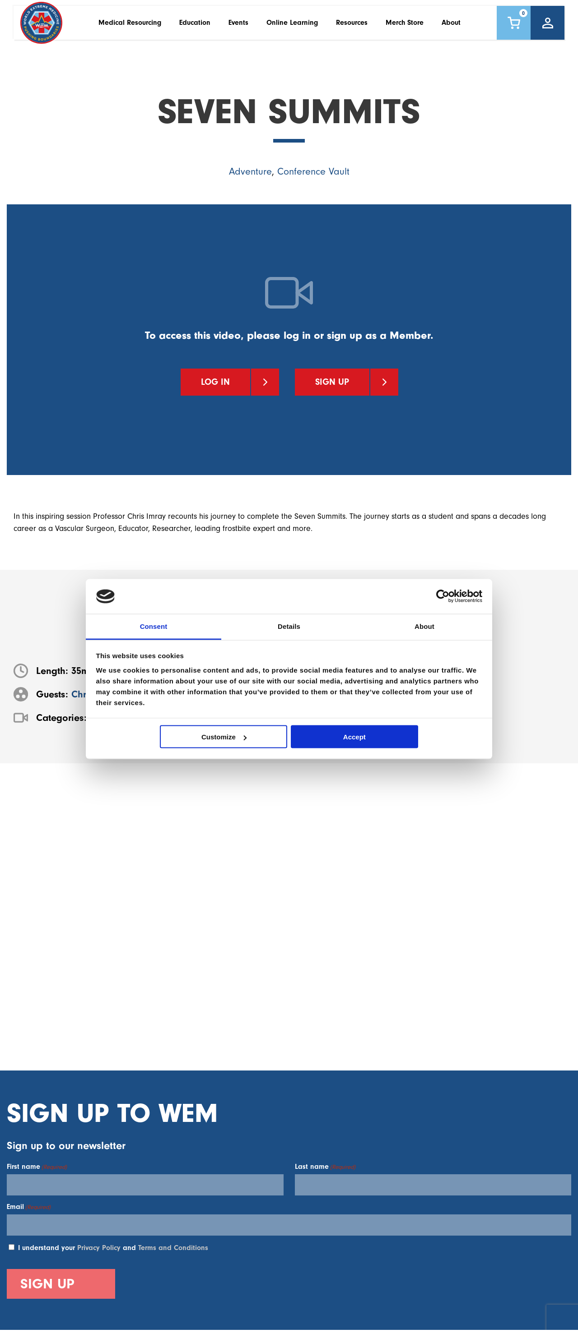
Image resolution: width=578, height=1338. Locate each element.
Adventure (250, 171)
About (451, 27)
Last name (325, 1167)
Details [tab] (289, 626)
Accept (354, 737)
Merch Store (405, 27)
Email (29, 1207)
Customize (224, 737)
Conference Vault (313, 171)
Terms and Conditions (173, 1248)
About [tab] (424, 626)
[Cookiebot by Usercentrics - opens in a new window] (442, 596)
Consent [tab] (154, 626)
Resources (352, 27)
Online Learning (292, 27)
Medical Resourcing (129, 27)
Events (238, 27)
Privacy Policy (99, 1248)
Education (194, 27)
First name (37, 1167)
